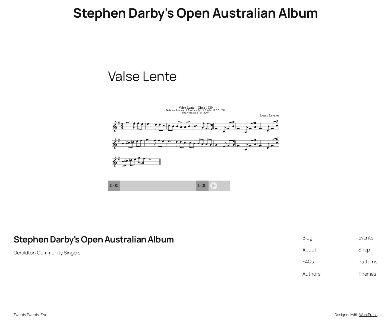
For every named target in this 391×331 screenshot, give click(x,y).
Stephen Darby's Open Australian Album (195, 12)
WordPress (368, 314)
